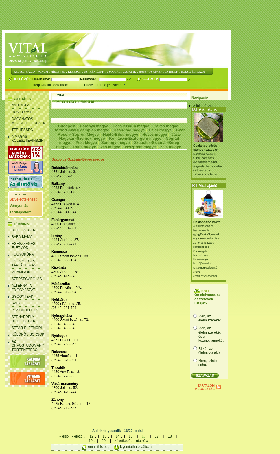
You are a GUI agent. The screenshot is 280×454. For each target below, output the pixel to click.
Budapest (66, 126)
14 (117, 436)
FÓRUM (43, 71)
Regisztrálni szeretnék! (58, 85)
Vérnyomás (19, 206)
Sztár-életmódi (27, 328)
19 (90, 441)
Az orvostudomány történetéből (28, 345)
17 (157, 436)
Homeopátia (23, 112)
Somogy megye (115, 142)
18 (170, 436)
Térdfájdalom (20, 212)
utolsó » (142, 441)
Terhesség (22, 130)
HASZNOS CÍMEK (150, 71)
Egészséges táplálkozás (24, 263)
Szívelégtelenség (24, 199)
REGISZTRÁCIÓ (24, 71)
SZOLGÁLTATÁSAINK (121, 71)
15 (130, 436)
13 (104, 436)
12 (91, 436)
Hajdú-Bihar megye (120, 134)
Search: (150, 79)
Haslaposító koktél (207, 222)
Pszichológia (25, 310)
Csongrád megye (129, 130)
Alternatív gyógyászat (23, 288)
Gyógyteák (22, 297)
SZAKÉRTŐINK (94, 71)
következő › (123, 441)
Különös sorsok (28, 334)
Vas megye (110, 147)
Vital (61, 95)
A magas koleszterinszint (29, 139)
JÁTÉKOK (171, 71)
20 (104, 441)
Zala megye (170, 147)
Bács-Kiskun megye (131, 126)
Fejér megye (160, 130)
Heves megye (154, 134)
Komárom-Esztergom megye (135, 138)
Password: (89, 79)
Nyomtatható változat (136, 447)
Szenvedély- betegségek (23, 319)
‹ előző (77, 436)
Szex (16, 303)
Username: (41, 79)
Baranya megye (94, 126)
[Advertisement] (141, 15)
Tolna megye (84, 147)
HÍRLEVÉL (58, 71)
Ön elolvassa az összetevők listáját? (207, 299)
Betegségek (23, 230)
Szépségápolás (27, 279)
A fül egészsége (205, 106)
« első (64, 436)
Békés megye (166, 126)
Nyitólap (20, 105)
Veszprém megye (140, 147)
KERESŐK (74, 71)
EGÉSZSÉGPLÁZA (193, 71)
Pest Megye (86, 142)
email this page (99, 447)
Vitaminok (21, 272)
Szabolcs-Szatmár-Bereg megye (77, 159)
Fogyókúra (23, 254)
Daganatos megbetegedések (28, 121)
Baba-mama (22, 237)
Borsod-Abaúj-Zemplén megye (81, 130)
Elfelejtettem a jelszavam (105, 85)
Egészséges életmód (23, 246)
